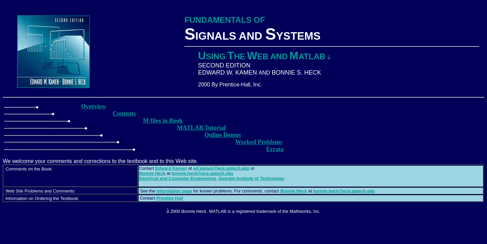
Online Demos (222, 134)
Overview (93, 106)
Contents (124, 113)
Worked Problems (258, 142)
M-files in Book (163, 120)
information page (174, 191)
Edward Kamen (171, 168)
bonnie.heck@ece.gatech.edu (202, 173)
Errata (275, 149)
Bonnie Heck (293, 191)
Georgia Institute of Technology (251, 178)
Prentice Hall (169, 198)
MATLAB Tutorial (201, 127)
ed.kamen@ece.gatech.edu (221, 168)
